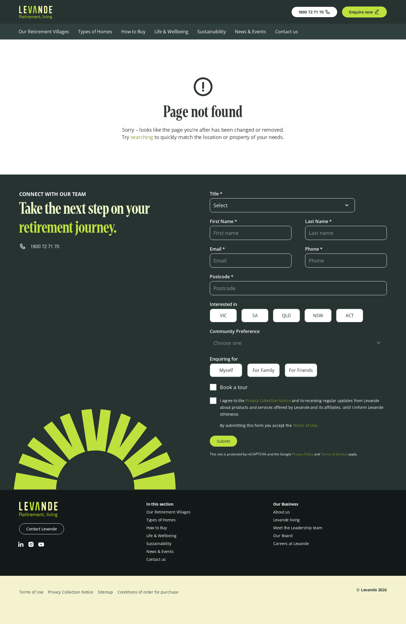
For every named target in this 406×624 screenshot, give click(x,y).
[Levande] (36, 17)
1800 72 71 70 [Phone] (314, 12)
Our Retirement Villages (44, 31)
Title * (216, 193)
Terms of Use (305, 425)
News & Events (250, 31)
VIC (223, 315)
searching (142, 137)
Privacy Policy (302, 454)
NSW (318, 315)
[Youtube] (41, 544)
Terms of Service (334, 454)
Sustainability (211, 31)
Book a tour (229, 387)
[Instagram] (31, 544)
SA (255, 315)
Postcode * (221, 276)
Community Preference (235, 331)
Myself (226, 370)
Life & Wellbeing (171, 31)
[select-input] (282, 205)
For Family (263, 370)
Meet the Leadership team (297, 527)
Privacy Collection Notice (268, 400)
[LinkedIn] (21, 544)
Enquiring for (224, 359)
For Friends (301, 370)
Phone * (314, 249)
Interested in (223, 304)
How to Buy (133, 31)
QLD (286, 315)
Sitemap (105, 592)
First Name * (223, 221)
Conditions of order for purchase (148, 592)
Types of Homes (95, 31)
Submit (223, 441)
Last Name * (318, 221)
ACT (350, 315)
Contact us (286, 31)
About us (281, 512)
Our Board (283, 535)
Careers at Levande (291, 543)
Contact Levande (41, 529)
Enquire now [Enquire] (364, 12)
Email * (217, 249)
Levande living (286, 519)
